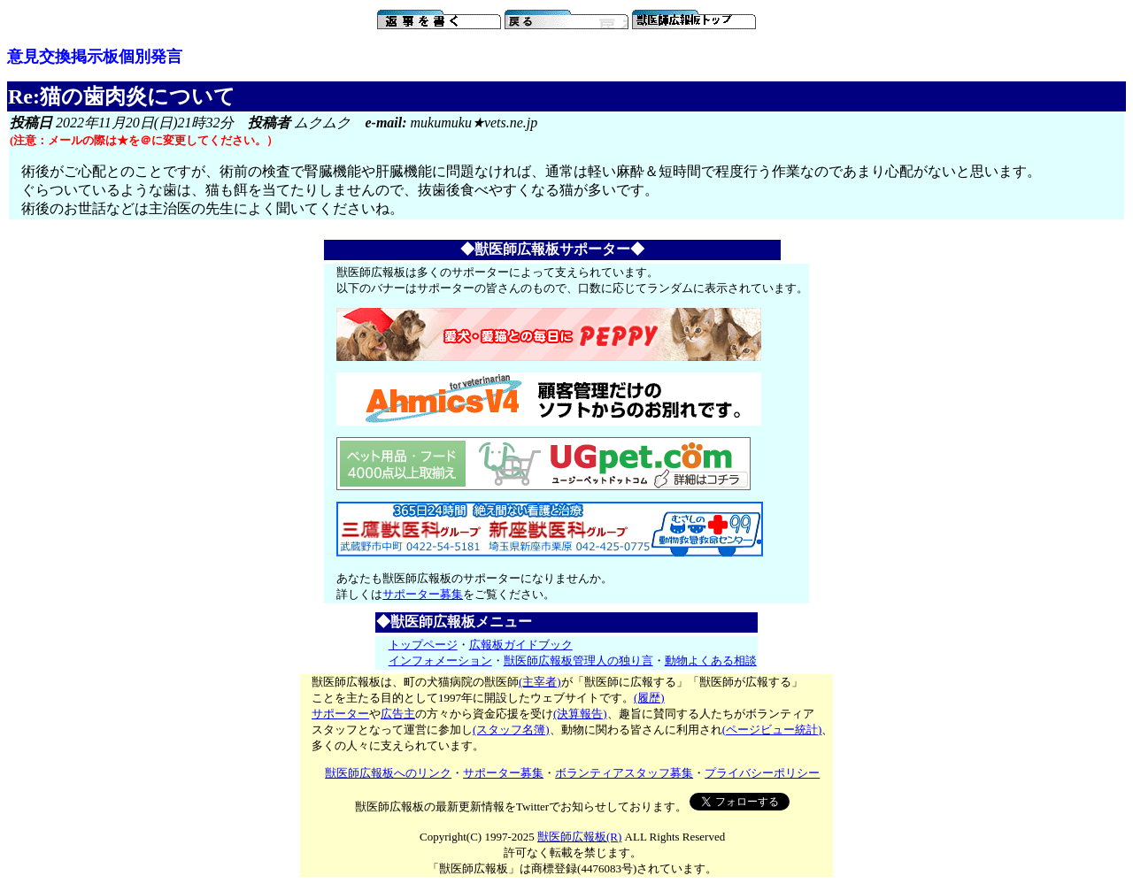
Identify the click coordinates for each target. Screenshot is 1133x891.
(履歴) (649, 697)
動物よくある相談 (711, 660)
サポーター (340, 713)
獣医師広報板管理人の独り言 (578, 660)
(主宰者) (540, 681)
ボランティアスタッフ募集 (624, 773)
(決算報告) (580, 713)
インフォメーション (440, 660)
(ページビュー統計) (772, 729)
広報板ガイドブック (521, 644)
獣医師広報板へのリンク (388, 773)
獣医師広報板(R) (579, 836)
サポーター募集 (422, 594)
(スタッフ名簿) (511, 729)
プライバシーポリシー (762, 773)
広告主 (398, 713)
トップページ (423, 644)
